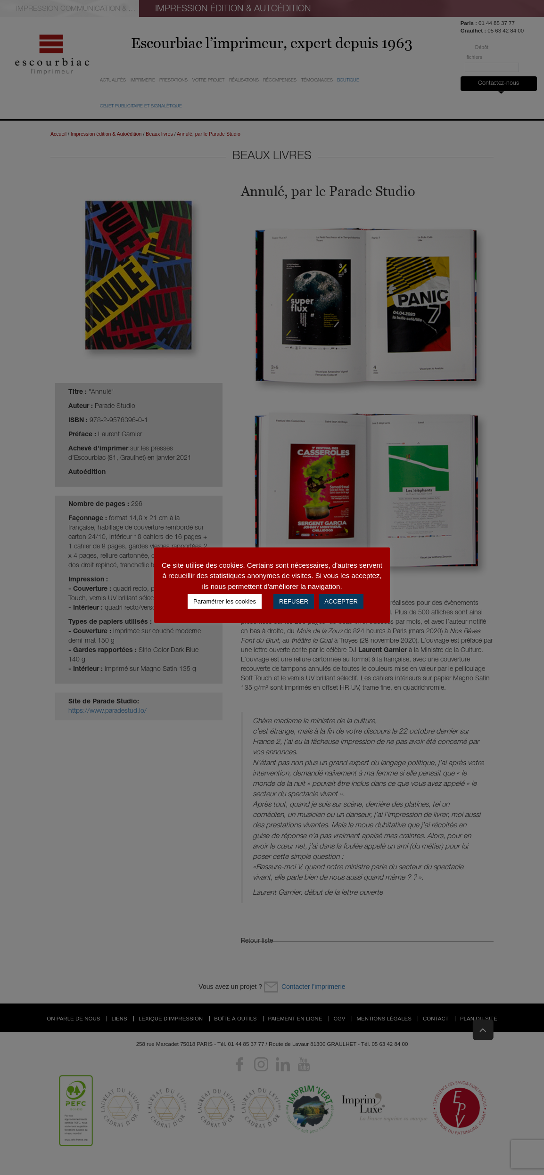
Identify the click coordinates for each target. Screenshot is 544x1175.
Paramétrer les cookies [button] (224, 601)
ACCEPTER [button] (341, 601)
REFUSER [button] (293, 601)
